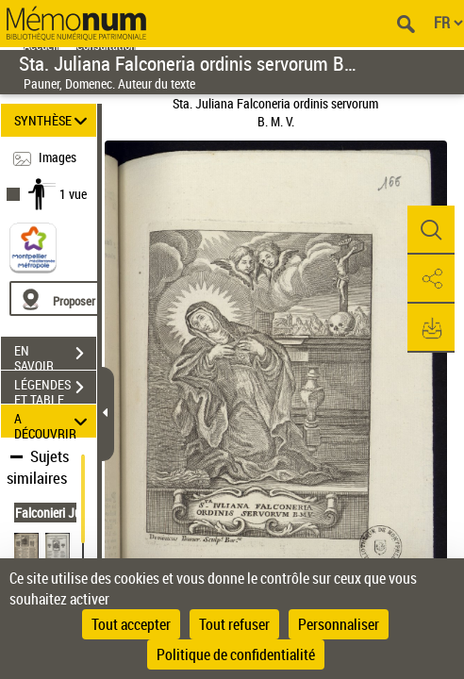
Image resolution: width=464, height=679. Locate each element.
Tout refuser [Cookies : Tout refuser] (234, 624)
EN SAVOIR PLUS (55, 355)
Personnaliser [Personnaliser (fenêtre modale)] (338, 624)
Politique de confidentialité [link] (236, 654)
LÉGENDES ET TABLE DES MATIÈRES (55, 389)
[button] (431, 230)
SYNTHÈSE (53, 120)
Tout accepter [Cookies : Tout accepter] (131, 624)
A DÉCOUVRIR (53, 421)
